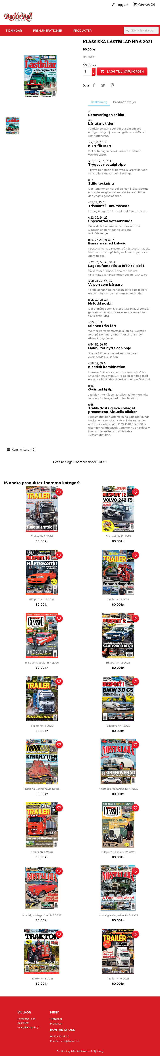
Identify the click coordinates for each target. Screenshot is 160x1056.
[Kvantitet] (87, 72)
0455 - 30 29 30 (59, 1036)
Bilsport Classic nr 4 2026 (42, 662)
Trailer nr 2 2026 (42, 536)
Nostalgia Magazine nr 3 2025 (118, 915)
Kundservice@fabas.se (64, 1041)
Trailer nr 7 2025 (118, 599)
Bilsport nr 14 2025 (41, 599)
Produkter (82, 31)
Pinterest (112, 85)
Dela (93, 85)
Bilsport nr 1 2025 (118, 725)
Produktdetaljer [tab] (124, 102)
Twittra (103, 85)
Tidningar (13, 31)
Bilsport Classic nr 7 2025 (118, 852)
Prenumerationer (47, 31)
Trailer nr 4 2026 (42, 852)
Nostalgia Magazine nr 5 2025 (41, 915)
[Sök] (141, 30)
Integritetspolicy (28, 1027)
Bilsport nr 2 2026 (118, 662)
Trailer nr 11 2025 (42, 725)
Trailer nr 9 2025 (118, 978)
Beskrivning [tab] (99, 102)
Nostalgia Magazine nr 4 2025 (118, 789)
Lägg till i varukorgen (122, 71)
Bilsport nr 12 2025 (118, 536)
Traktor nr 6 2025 (41, 978)
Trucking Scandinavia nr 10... (42, 789)
